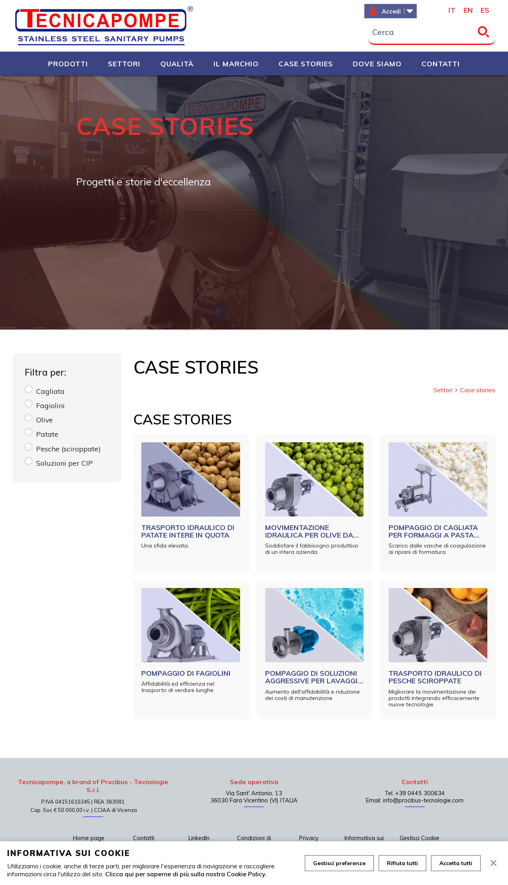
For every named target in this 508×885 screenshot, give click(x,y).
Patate (47, 434)
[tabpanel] (254, 202)
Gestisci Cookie (419, 838)
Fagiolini (50, 405)
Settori (445, 390)
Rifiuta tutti (402, 863)
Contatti (143, 838)
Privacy (309, 838)
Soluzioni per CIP (64, 463)
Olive (44, 419)
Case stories (477, 390)
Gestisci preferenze (339, 863)
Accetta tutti (455, 863)
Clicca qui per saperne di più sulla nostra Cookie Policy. (186, 874)
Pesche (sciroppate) (68, 448)
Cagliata (50, 391)
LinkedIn (199, 838)
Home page (88, 838)
